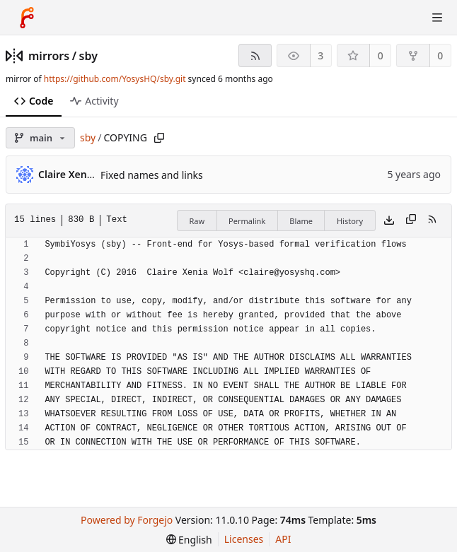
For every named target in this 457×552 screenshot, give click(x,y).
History (350, 221)
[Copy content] (411, 221)
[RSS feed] (255, 55)
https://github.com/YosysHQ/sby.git (115, 79)
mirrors (48, 56)
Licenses (244, 539)
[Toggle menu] (437, 17)
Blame (301, 221)
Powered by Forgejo (127, 520)
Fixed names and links (151, 175)
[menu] (189, 539)
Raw (196, 221)
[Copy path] (159, 138)
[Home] (27, 17)
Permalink (246, 221)
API (283, 539)
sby (88, 56)
